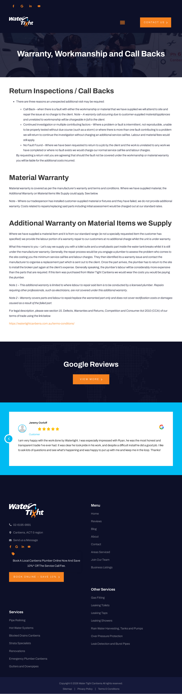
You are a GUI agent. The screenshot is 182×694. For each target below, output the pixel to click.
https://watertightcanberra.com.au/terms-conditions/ (41, 323)
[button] (123, 23)
